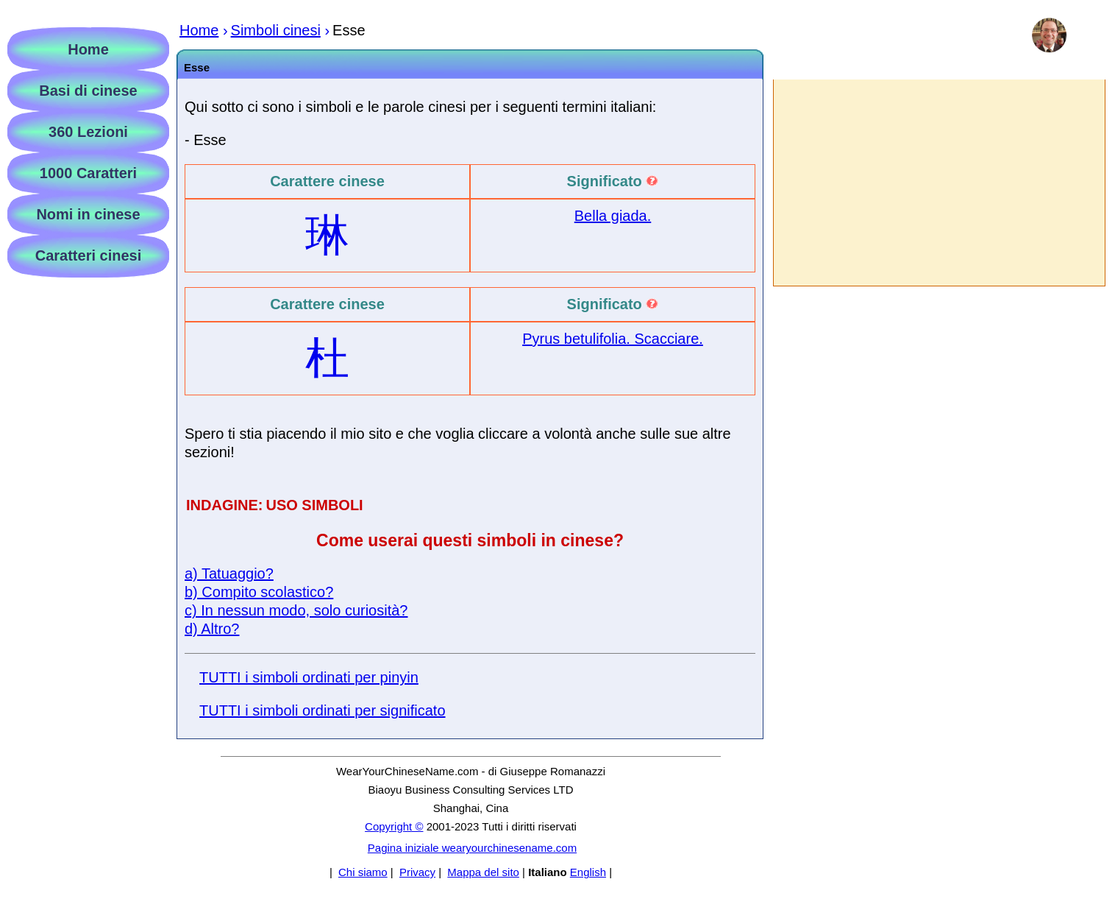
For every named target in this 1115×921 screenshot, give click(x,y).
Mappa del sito (483, 872)
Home (88, 49)
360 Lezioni (88, 132)
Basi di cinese (88, 90)
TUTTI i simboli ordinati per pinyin (308, 677)
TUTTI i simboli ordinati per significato (322, 710)
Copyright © (394, 826)
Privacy (417, 872)
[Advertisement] (938, 183)
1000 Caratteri (88, 173)
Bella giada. (613, 216)
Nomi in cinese (88, 214)
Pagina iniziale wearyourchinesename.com (472, 847)
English (588, 872)
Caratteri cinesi (88, 255)
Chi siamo (363, 872)
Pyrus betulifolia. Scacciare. (612, 339)
